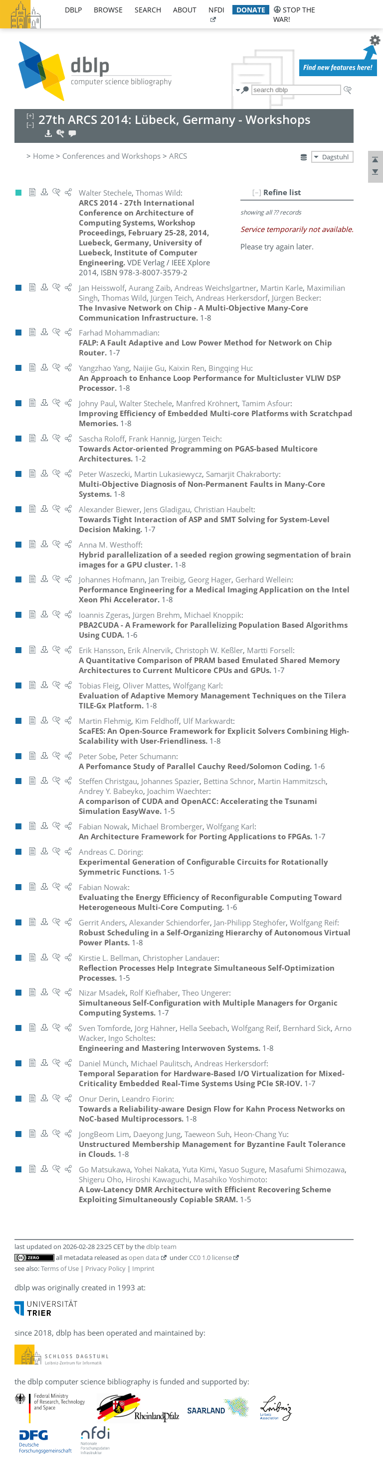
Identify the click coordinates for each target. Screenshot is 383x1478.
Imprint (143, 1268)
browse (108, 9)
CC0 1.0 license (210, 1257)
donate (250, 9)
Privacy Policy (105, 1268)
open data (144, 1257)
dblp (73, 9)
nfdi (216, 9)
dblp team (161, 1246)
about (184, 9)
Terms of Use (60, 1268)
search (148, 9)
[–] (256, 192)
